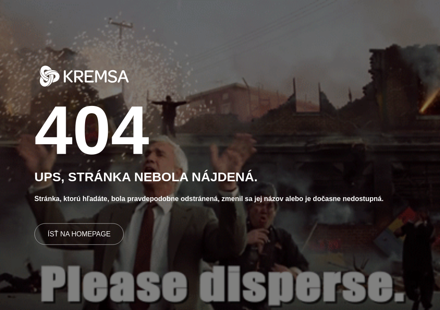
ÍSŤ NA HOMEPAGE (79, 233)
